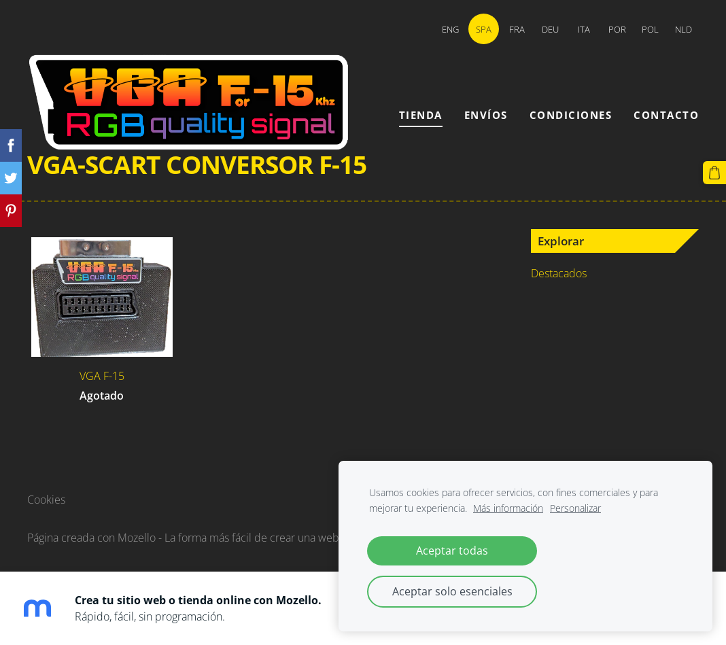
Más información (508, 508)
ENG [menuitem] (450, 29)
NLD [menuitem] (683, 29)
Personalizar (575, 508)
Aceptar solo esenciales (452, 591)
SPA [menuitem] (483, 29)
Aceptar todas (452, 550)
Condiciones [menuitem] (571, 115)
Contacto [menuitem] (666, 115)
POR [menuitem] (617, 29)
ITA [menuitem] (584, 29)
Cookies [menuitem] (46, 499)
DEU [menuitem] (550, 29)
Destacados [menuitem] (559, 273)
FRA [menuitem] (517, 29)
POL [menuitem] (650, 29)
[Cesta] (714, 172)
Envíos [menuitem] (486, 115)
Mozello (137, 537)
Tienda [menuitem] (421, 115)
